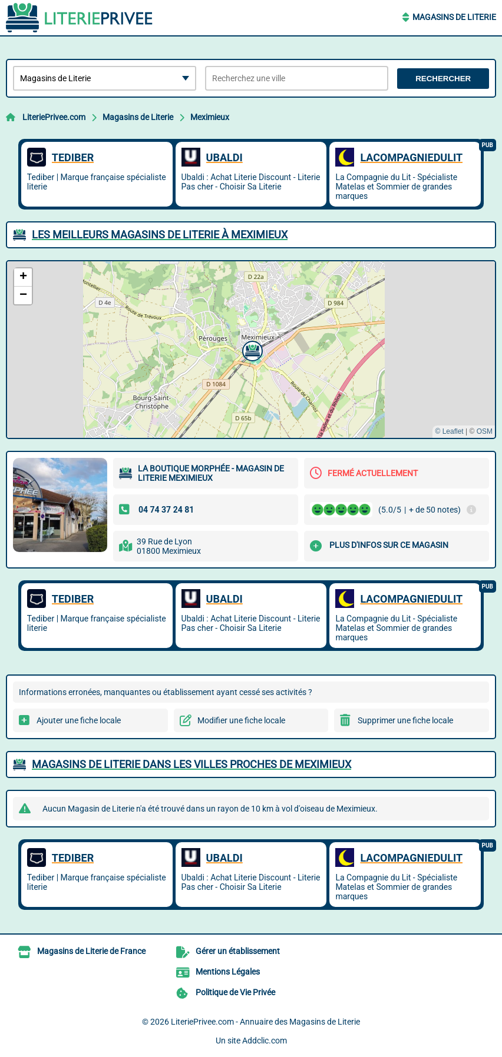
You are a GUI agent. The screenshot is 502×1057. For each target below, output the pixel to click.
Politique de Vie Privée (235, 992)
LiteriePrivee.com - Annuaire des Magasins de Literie (265, 1021)
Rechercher (443, 78)
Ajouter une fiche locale (79, 720)
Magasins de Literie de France (91, 951)
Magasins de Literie (454, 17)
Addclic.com (264, 1040)
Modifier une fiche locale (241, 720)
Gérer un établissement (238, 951)
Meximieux (209, 117)
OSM (485, 431)
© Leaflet (449, 431)
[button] (251, 349)
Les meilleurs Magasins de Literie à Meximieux (160, 234)
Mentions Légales (228, 971)
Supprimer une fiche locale (405, 720)
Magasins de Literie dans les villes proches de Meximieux (191, 764)
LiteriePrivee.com (53, 117)
